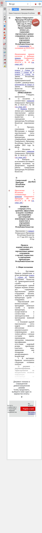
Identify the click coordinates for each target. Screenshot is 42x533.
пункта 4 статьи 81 (24, 74)
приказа (18, 58)
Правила (23, 109)
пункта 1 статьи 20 (24, 70)
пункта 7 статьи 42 (23, 72)
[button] (2, 3)
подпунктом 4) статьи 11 (24, 84)
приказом (30, 101)
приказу (31, 231)
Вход (15, 9)
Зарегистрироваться (27, 9)
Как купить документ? (31, 413)
